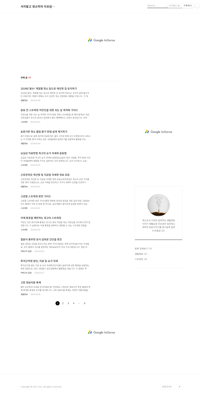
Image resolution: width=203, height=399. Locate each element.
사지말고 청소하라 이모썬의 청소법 (38, 6)
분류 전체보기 (143, 248)
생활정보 (24, 100)
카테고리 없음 (26, 251)
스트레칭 (24, 121)
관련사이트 (167, 386)
